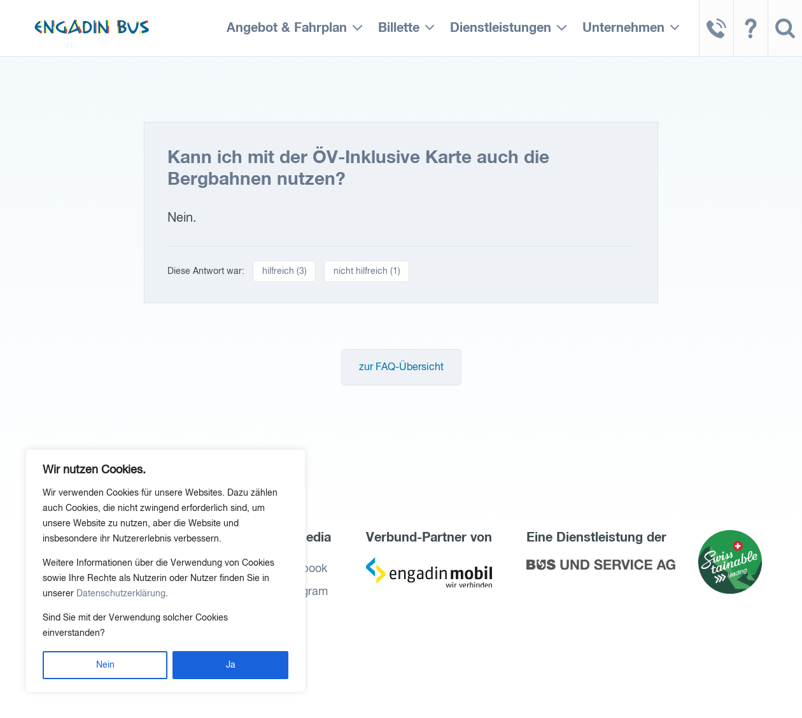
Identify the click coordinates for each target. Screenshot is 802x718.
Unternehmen (623, 28)
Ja (231, 665)
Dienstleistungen (500, 28)
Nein (105, 665)
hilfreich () (284, 271)
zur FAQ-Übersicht (401, 367)
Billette (398, 28)
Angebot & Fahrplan (287, 28)
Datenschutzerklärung (120, 593)
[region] (165, 571)
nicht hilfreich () (367, 271)
